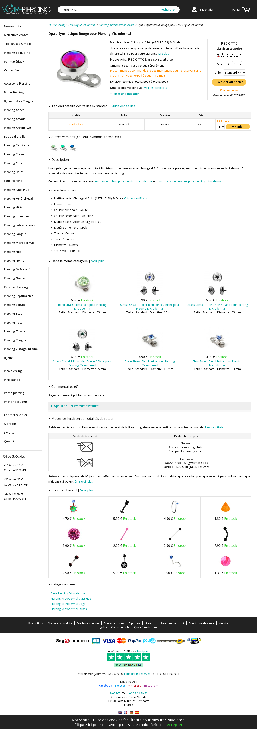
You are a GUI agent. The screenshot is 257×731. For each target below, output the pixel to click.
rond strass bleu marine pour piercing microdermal (189, 181)
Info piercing (13, 371)
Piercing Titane (14, 331)
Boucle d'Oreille (14, 136)
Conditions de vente (201, 623)
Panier (236, 9)
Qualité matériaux (145, 627)
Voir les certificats (155, 88)
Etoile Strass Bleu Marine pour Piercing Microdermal (149, 363)
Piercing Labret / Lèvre (19, 225)
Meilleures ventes (16, 35)
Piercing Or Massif (17, 269)
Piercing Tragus (15, 340)
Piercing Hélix (13, 207)
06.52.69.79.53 (138, 693)
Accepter (175, 724)
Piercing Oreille (14, 278)
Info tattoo (12, 380)
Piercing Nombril (15, 260)
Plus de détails (214, 427)
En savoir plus (84, 481)
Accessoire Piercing (17, 83)
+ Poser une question (125, 94)
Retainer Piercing (16, 287)
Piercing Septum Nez (18, 296)
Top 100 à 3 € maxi (17, 44)
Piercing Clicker (14, 154)
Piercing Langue (15, 234)
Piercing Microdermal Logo (68, 604)
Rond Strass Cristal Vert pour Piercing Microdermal (82, 306)
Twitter (120, 685)
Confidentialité (120, 627)
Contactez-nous (15, 415)
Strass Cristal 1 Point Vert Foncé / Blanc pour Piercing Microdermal (82, 363)
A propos (10, 424)
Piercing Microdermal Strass (68, 609)
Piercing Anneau (15, 110)
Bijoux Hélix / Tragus (18, 101)
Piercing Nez (12, 252)
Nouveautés (12, 26)
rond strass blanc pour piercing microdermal (123, 181)
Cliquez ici (83, 724)
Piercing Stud (13, 313)
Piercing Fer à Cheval (18, 198)
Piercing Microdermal (19, 243)
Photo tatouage (15, 402)
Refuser (157, 724)
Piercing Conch (14, 163)
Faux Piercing (13, 181)
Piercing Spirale (14, 305)
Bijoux (8, 358)
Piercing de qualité (17, 53)
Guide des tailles (123, 106)
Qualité (9, 441)
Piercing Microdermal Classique (70, 598)
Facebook (105, 685)
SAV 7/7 (115, 693)
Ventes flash (12, 70)
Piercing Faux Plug (16, 190)
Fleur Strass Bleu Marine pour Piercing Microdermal (217, 363)
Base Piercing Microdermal (67, 593)
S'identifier (206, 9)
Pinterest (134, 685)
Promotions (36, 623)
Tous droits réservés (137, 674)
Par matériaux (14, 61)
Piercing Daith (14, 172)
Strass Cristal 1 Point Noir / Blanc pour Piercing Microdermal (217, 306)
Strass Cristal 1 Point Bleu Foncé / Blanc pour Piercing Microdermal (149, 306)
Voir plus (98, 261)
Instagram (150, 685)
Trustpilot (143, 651)
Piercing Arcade (14, 119)
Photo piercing (14, 393)
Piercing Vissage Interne (21, 349)
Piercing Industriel (16, 216)
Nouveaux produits (60, 623)
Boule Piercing (14, 92)
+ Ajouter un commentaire (74, 406)
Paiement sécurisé (172, 623)
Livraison (10, 432)
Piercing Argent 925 (17, 128)
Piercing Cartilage (16, 145)
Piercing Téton (14, 322)
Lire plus (163, 53)
